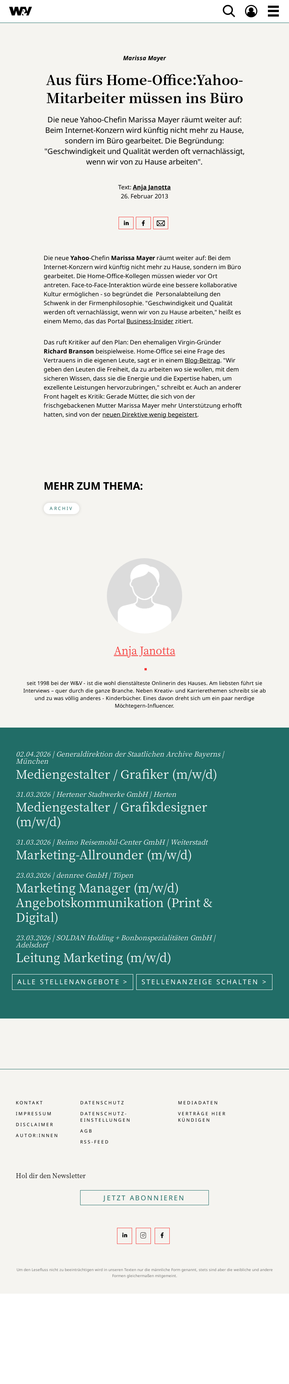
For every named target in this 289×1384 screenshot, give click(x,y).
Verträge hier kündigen (202, 1116)
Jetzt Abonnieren (144, 1197)
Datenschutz (102, 1102)
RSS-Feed (95, 1142)
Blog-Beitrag (202, 360)
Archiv (61, 508)
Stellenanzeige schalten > (204, 981)
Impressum (34, 1113)
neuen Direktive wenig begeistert (149, 414)
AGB (86, 1131)
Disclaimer (35, 1124)
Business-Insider (149, 321)
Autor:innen (37, 1135)
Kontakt (30, 1102)
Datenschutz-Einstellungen (105, 1116)
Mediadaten (198, 1102)
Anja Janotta (152, 187)
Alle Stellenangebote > (72, 981)
